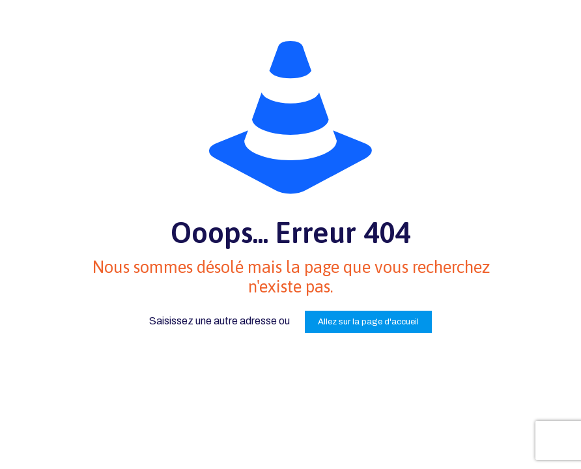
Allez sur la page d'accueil (368, 321)
